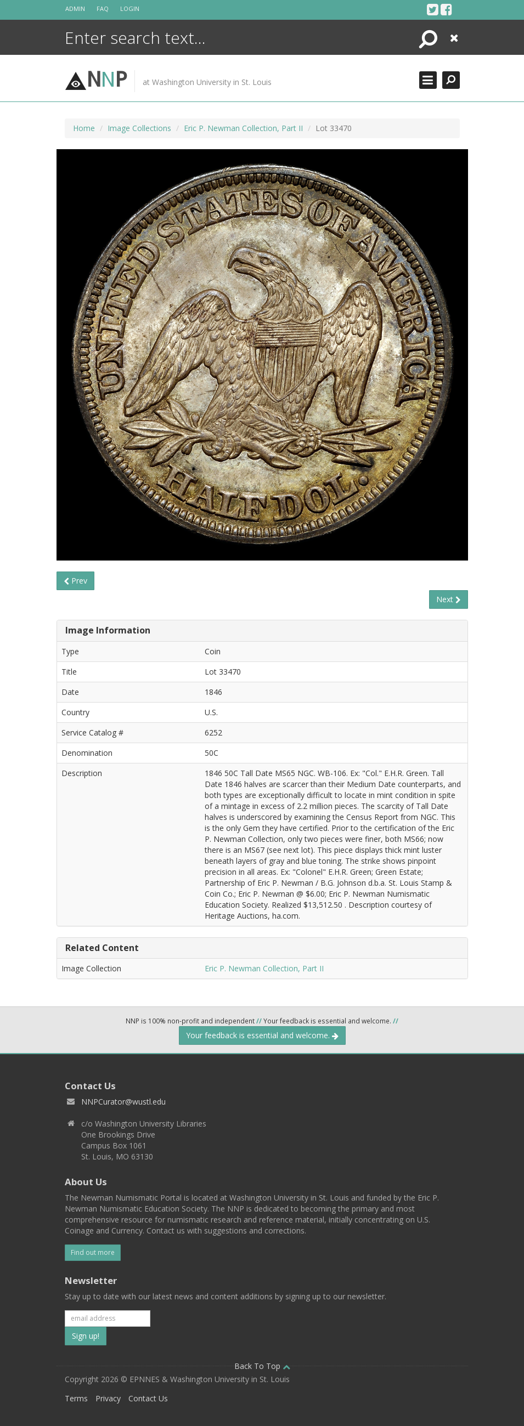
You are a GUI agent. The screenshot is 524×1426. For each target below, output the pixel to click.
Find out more (93, 1252)
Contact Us (148, 1398)
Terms (76, 1398)
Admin (75, 8)
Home (84, 128)
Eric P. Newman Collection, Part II (243, 128)
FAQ (103, 8)
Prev (75, 580)
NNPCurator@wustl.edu (123, 1101)
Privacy (108, 1398)
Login (129, 8)
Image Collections (139, 128)
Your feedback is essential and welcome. (262, 1035)
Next (448, 599)
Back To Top (262, 1366)
